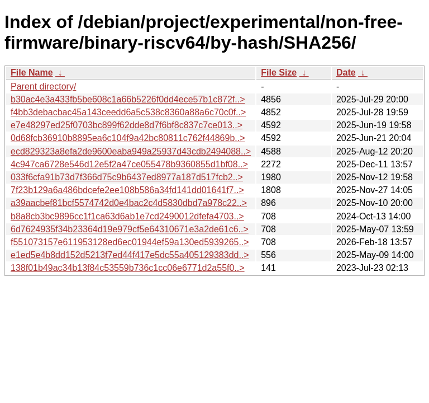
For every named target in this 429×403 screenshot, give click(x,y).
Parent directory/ (43, 86)
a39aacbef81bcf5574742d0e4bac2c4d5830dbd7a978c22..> (129, 203)
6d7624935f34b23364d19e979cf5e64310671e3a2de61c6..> (130, 229)
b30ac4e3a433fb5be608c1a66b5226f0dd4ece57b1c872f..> (128, 99)
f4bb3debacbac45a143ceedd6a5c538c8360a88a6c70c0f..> (128, 112)
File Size (279, 72)
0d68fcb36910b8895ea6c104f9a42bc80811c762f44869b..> (128, 138)
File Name (32, 72)
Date (346, 72)
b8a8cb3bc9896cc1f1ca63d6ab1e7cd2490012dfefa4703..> (127, 216)
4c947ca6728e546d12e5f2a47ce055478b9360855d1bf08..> (129, 164)
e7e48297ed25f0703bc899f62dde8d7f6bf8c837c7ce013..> (126, 125)
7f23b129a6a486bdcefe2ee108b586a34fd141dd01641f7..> (127, 190)
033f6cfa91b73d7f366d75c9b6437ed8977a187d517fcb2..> (127, 177)
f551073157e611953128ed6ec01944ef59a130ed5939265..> (130, 242)
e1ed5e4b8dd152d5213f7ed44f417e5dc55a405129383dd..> (130, 255)
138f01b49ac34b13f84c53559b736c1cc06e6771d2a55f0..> (128, 268)
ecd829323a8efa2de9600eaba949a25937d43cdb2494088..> (131, 151)
